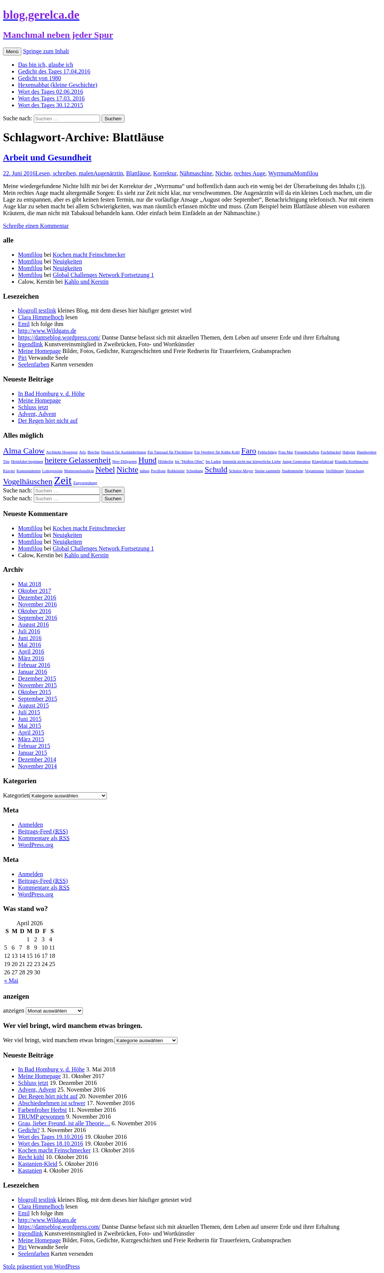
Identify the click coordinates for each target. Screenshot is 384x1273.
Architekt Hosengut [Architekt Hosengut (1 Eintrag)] (62, 452)
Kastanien (30, 1170)
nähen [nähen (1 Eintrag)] (144, 471)
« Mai (11, 980)
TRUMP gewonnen (41, 1116)
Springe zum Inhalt (46, 51)
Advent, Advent (37, 414)
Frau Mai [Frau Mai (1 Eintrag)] (285, 452)
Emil (24, 324)
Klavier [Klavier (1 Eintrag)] (9, 471)
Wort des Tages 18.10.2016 (50, 1143)
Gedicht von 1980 (39, 78)
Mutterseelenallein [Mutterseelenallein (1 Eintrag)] (79, 471)
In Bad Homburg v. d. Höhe (51, 393)
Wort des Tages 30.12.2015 (50, 105)
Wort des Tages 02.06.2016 (50, 91)
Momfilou (306, 173)
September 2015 (37, 699)
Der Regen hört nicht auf (48, 420)
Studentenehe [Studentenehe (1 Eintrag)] (292, 471)
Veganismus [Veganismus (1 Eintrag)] (314, 471)
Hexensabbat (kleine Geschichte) (57, 85)
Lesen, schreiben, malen (65, 173)
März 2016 (31, 658)
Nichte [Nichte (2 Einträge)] (127, 469)
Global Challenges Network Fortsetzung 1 (103, 275)
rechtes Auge (250, 173)
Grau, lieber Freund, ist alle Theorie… (64, 1123)
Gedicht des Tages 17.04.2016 (54, 71)
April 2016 (31, 651)
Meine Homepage (39, 351)
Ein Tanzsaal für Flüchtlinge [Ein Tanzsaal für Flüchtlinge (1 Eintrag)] (170, 452)
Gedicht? (29, 1130)
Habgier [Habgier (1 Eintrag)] (348, 452)
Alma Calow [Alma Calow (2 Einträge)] (24, 450)
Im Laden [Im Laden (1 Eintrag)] (213, 461)
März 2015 (31, 739)
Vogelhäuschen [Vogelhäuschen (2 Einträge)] (27, 481)
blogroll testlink (37, 310)
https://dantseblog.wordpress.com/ (59, 337)
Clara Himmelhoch (41, 317)
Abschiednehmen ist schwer (52, 1103)
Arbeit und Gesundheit (47, 157)
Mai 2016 (29, 645)
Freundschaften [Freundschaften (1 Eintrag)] (307, 452)
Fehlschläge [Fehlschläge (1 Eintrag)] (267, 452)
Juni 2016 (30, 638)
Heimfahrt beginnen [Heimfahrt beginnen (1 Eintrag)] (27, 461)
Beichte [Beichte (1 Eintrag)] (93, 452)
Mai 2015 (29, 726)
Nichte (223, 173)
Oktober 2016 (34, 611)
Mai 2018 (29, 584)
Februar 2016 (34, 665)
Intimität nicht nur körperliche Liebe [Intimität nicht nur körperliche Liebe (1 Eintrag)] (251, 461)
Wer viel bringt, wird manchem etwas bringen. (58, 1040)
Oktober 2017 (34, 591)
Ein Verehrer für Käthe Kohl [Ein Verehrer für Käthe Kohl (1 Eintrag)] (217, 452)
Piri (22, 358)
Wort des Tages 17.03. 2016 (51, 98)
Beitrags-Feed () (43, 831)
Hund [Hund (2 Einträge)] (147, 460)
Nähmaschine (196, 173)
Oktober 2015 (34, 692)
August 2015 (33, 705)
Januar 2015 (32, 752)
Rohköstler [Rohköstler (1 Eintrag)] (176, 471)
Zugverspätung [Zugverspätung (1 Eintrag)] (85, 483)
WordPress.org (35, 845)
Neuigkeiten (67, 261)
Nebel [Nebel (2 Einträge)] (105, 469)
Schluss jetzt (33, 407)
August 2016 (33, 624)
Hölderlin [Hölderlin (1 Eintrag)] (166, 461)
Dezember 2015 (37, 678)
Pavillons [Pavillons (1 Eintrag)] (158, 471)
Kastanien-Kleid (37, 1164)
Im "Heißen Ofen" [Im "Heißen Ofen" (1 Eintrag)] (189, 461)
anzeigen (13, 1010)
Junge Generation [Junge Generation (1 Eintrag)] (296, 461)
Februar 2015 (34, 746)
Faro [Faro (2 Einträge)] (248, 450)
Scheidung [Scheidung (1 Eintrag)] (194, 471)
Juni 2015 (30, 719)
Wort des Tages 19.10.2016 (50, 1137)
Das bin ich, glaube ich (45, 64)
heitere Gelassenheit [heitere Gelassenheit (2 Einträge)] (78, 460)
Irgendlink (30, 344)
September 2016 (37, 618)
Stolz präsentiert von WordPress (41, 1266)
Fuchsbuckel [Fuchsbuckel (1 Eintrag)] (331, 452)
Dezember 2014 (37, 759)
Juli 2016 (29, 631)
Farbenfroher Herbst (42, 1110)
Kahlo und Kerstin (86, 281)
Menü (12, 51)
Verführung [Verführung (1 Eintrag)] (335, 471)
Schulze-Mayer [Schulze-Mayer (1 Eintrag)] (241, 471)
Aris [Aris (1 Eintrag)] (82, 452)
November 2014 (37, 766)
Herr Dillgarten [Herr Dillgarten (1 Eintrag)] (124, 461)
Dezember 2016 (37, 597)
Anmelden (30, 824)
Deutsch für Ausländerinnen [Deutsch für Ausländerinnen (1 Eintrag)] (123, 452)
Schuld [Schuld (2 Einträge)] (216, 469)
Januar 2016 (32, 672)
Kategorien (16, 795)
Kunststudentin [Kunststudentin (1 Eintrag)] (28, 471)
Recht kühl (31, 1157)
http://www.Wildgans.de (47, 331)
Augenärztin (108, 173)
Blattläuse (138, 173)
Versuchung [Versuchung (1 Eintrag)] (354, 471)
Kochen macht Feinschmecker (88, 254)
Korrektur (164, 173)
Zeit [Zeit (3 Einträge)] (63, 480)
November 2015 (37, 685)
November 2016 (37, 604)
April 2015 (31, 732)
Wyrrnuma (281, 173)
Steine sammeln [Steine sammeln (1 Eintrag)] (267, 471)
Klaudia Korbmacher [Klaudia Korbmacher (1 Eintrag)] (352, 461)
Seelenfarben (34, 364)
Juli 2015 (29, 712)
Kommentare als (44, 838)
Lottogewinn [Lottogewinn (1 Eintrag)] (52, 471)
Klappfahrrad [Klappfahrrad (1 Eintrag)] (322, 461)
